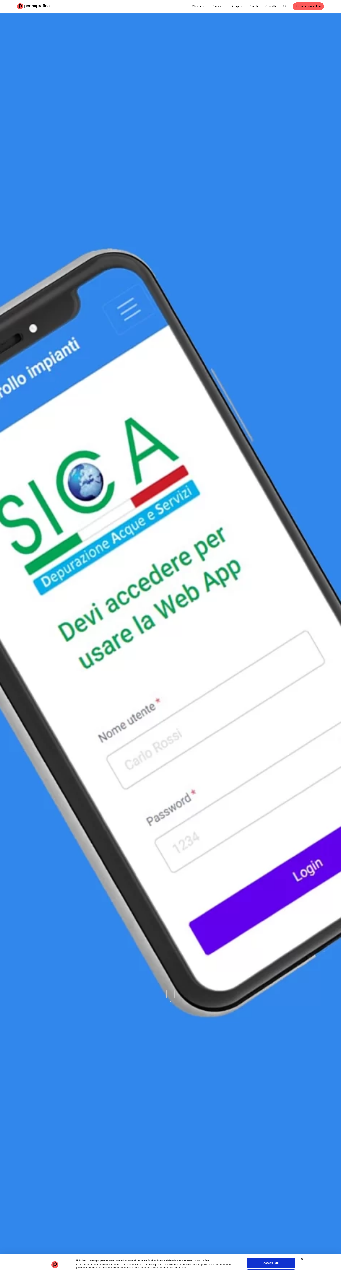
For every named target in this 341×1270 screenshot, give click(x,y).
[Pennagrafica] (33, 6)
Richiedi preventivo (308, 6)
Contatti (270, 6)
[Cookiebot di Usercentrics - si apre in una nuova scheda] (55, 1264)
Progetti (237, 6)
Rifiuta (271, 1261)
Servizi (217, 6)
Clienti (254, 6)
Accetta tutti (271, 1249)
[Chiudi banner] (302, 1246)
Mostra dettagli (189, 1262)
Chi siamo (198, 6)
